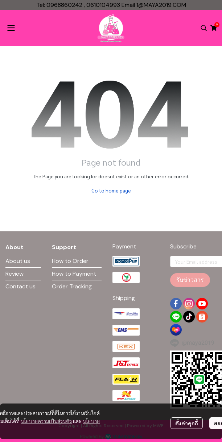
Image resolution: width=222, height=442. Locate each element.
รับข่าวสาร (190, 280)
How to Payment (74, 273)
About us (17, 261)
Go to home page (111, 190)
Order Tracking (72, 286)
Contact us (20, 286)
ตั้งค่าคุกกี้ (186, 423)
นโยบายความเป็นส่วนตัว (46, 421)
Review (14, 273)
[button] (204, 28)
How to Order (70, 261)
